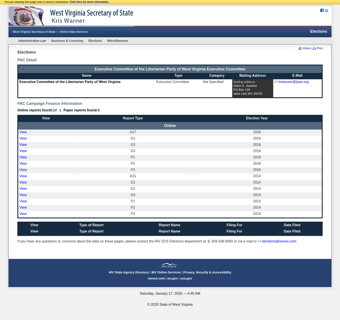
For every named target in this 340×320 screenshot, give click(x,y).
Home (306, 48)
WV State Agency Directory (129, 272)
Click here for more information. (89, 1)
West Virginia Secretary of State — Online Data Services (50, 31)
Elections (95, 40)
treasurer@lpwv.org (294, 82)
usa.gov (186, 278)
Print (319, 48)
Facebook (322, 10)
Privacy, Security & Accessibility (207, 272)
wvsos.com (156, 278)
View (23, 132)
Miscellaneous (117, 40)
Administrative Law (32, 40)
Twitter (326, 10)
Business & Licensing (67, 40)
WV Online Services (166, 272)
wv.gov (172, 278)
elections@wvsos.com (279, 241)
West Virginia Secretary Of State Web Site (64, 16)
